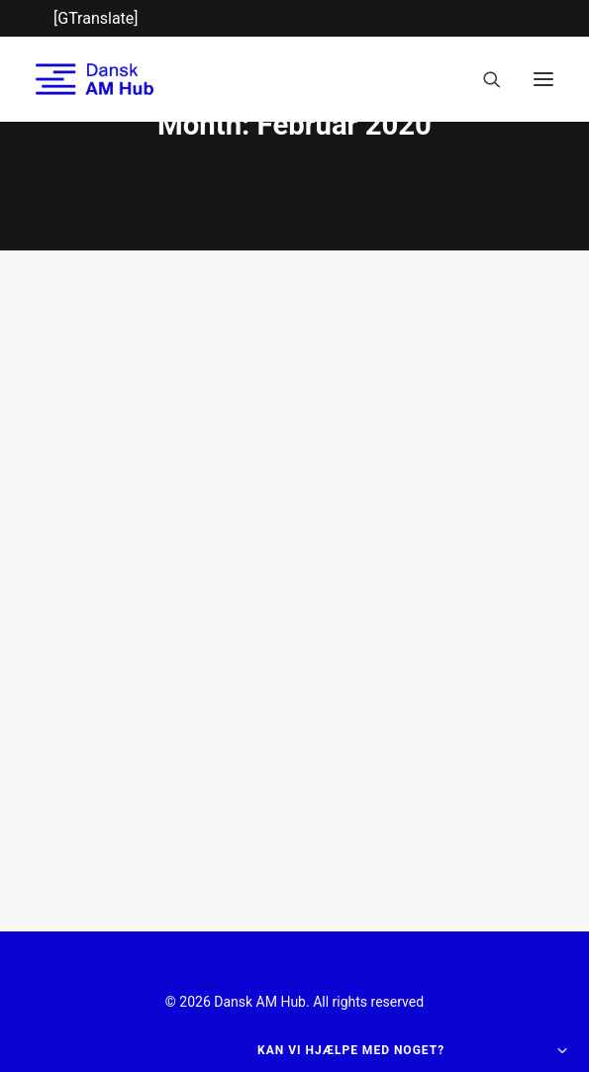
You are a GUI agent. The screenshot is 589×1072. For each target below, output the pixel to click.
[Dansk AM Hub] (94, 79)
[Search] (483, 79)
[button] (543, 79)
